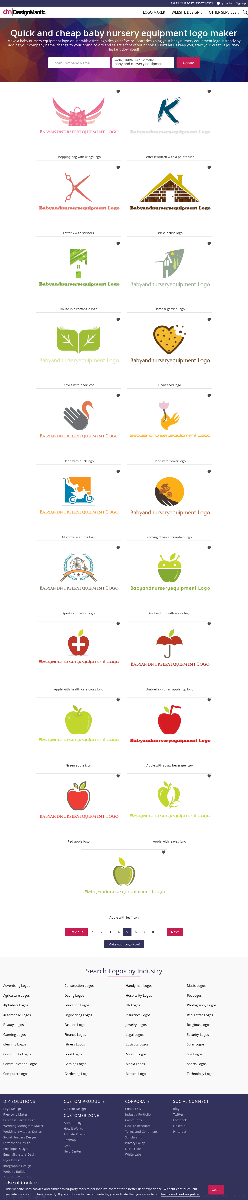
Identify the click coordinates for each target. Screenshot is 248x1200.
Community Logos (17, 1053)
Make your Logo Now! (124, 943)
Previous (76, 931)
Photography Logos (201, 1004)
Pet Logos (194, 994)
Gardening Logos (77, 1073)
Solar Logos (195, 1043)
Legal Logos (135, 1033)
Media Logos (135, 1063)
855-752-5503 (204, 3)
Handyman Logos (139, 984)
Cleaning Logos (14, 1043)
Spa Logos (194, 1053)
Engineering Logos (78, 1014)
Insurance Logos (138, 1014)
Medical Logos (136, 1073)
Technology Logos (200, 1073)
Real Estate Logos (200, 1014)
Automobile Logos (17, 1014)
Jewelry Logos (136, 1024)
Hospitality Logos (139, 994)
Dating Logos (74, 994)
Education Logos (76, 1004)
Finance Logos (75, 1033)
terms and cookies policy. (180, 1194)
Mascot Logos (136, 1053)
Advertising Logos (16, 984)
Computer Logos (15, 1073)
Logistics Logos (137, 1043)
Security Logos (198, 1033)
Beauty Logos (13, 1024)
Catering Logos (14, 1033)
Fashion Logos (75, 1024)
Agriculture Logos (16, 994)
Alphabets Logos (15, 1004)
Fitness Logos (74, 1043)
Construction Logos (79, 984)
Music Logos (196, 984)
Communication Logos (20, 1063)
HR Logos (133, 1004)
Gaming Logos (75, 1063)
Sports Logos (196, 1063)
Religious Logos (198, 1024)
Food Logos (73, 1053)
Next (175, 931)
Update (188, 62)
